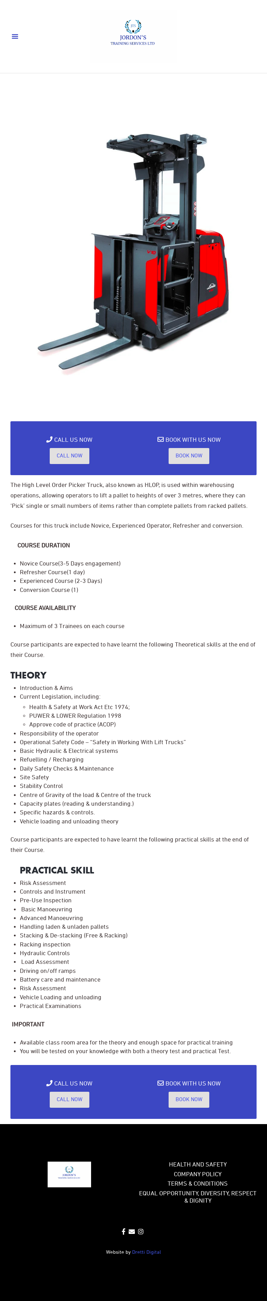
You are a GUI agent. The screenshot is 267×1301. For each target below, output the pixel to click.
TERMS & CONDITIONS (198, 1184)
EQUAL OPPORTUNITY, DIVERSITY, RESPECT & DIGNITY (198, 1197)
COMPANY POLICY (197, 1174)
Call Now (69, 456)
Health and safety (198, 1165)
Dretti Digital (146, 1252)
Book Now (189, 456)
